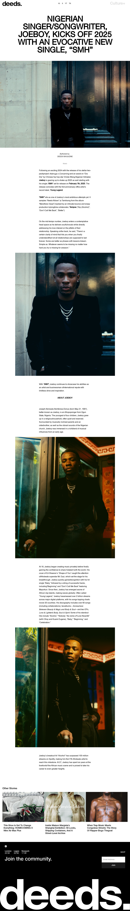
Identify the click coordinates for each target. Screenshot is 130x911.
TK (70, 3)
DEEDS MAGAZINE (65, 156)
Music (65, 163)
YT (66, 3)
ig (59, 3)
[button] (118, 3)
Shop (122, 852)
